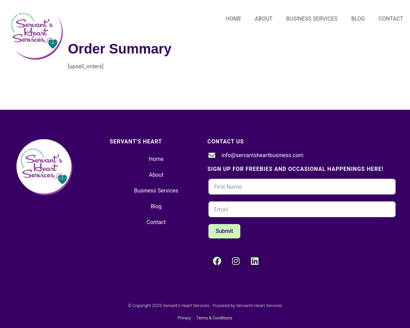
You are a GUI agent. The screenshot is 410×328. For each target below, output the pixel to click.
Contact (390, 18)
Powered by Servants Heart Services (247, 305)
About (264, 18)
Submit (224, 231)
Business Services (312, 18)
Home (233, 18)
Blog (358, 18)
